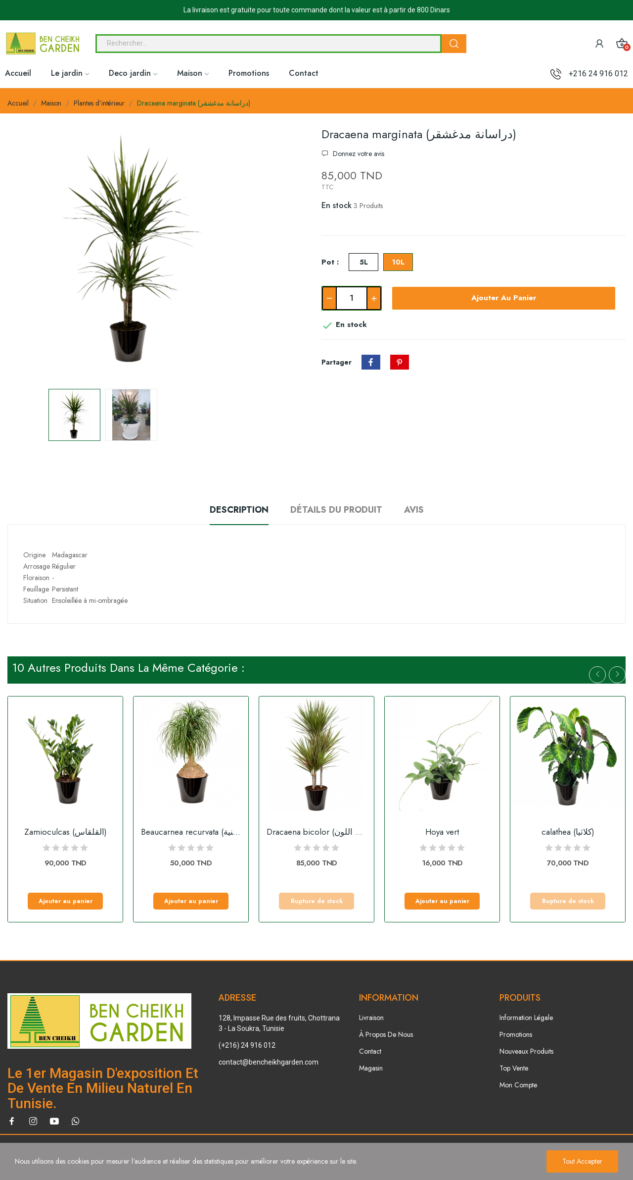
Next (617, 674)
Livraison (371, 1017)
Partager (371, 362)
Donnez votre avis (357, 153)
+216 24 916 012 (598, 73)
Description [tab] (239, 509)
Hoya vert (442, 832)
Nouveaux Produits (526, 1051)
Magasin (371, 1068)
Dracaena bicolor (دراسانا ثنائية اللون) (316, 832)
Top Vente (513, 1068)
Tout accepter (582, 1161)
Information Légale (526, 1017)
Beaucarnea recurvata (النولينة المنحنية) (191, 832)
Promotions (515, 1034)
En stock (336, 205)
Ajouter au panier (503, 297)
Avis (414, 509)
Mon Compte (518, 1085)
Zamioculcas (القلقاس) (65, 832)
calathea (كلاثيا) (568, 832)
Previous (597, 674)
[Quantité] (351, 298)
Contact (370, 1051)
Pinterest (399, 362)
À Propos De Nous (386, 1034)
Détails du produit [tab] (336, 509)
